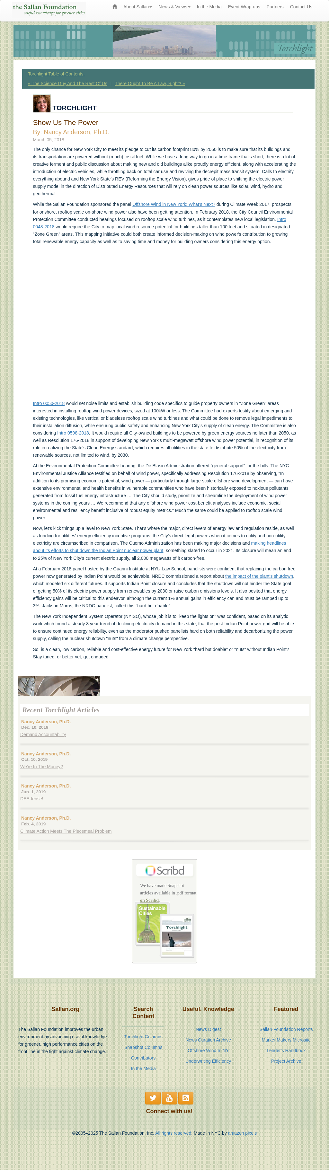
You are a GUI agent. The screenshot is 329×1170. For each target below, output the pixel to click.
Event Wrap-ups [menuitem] (244, 6)
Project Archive (286, 1061)
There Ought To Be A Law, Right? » (150, 83)
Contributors (143, 1057)
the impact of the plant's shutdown (259, 576)
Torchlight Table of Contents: (56, 73)
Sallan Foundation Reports (286, 1029)
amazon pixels (242, 1133)
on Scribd (149, 900)
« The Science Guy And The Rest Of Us (67, 83)
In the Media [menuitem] (209, 6)
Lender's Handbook (286, 1050)
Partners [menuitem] (275, 6)
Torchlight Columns (143, 1036)
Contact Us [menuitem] (301, 6)
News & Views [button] (174, 6)
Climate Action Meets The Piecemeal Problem (66, 831)
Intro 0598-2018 (73, 432)
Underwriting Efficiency (208, 1061)
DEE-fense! (31, 798)
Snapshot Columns (143, 1047)
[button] (153, 1098)
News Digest (208, 1029)
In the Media (143, 1068)
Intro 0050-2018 (49, 403)
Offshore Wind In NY (208, 1050)
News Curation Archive (208, 1039)
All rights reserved (173, 1133)
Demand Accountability (43, 734)
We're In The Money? (41, 766)
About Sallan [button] (137, 6)
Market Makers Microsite (286, 1039)
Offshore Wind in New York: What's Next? (173, 204)
